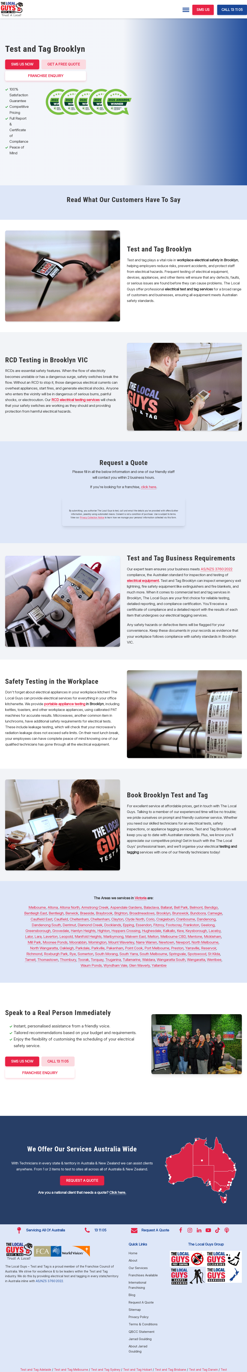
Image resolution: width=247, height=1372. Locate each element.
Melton (153, 936)
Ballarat (166, 907)
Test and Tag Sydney (105, 1369)
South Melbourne (153, 954)
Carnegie (215, 913)
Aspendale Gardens (126, 907)
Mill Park (34, 942)
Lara (38, 936)
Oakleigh (67, 948)
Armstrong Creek (94, 907)
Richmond (34, 954)
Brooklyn (163, 913)
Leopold (66, 936)
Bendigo (211, 907)
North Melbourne (204, 942)
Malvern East (135, 936)
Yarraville (192, 948)
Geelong (208, 925)
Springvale (177, 954)
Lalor (29, 936)
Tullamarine (131, 959)
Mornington (97, 942)
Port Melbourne (157, 948)
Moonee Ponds (55, 942)
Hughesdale (151, 931)
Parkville (98, 948)
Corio (150, 919)
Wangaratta (196, 959)
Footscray (174, 925)
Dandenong (206, 919)
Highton (103, 931)
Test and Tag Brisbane (170, 1369)
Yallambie (159, 965)
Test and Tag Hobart (137, 1369)
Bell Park (181, 907)
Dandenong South (46, 925)
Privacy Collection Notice (92, 517)
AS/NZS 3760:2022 (216, 569)
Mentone (195, 936)
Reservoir (208, 948)
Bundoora (198, 913)
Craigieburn (165, 919)
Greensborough (38, 931)
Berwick (71, 913)
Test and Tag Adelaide (35, 1369)
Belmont (196, 907)
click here (148, 487)
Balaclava (151, 907)
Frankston (191, 925)
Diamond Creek (90, 925)
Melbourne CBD (173, 936)
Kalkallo (169, 931)
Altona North (70, 907)
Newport (183, 942)
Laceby (215, 931)
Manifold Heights (88, 936)
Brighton (121, 913)
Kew (180, 931)
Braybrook (104, 913)
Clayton (117, 919)
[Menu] (186, 9)
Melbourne (37, 907)
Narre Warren (146, 942)
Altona (53, 907)
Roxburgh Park (56, 954)
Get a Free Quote (63, 64)
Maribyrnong (113, 936)
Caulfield (61, 919)
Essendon (144, 925)
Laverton (50, 936)
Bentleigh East (35, 913)
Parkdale (82, 948)
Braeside (87, 913)
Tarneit (30, 959)
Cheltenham (79, 919)
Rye (72, 954)
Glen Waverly (139, 965)
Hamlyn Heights (83, 931)
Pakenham (114, 948)
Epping (128, 925)
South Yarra (128, 954)
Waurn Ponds (91, 965)
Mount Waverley (121, 942)
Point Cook (134, 948)
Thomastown (47, 959)
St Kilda (214, 954)
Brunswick (180, 913)
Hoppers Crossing (125, 931)
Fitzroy (158, 925)
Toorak (83, 959)
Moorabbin (78, 942)
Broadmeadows (142, 913)
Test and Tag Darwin (203, 1369)
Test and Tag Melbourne (71, 1369)
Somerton (85, 954)
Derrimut (69, 925)
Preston (177, 948)
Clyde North (134, 919)
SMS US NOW (22, 64)
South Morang (106, 954)
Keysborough (196, 931)
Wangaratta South (171, 959)
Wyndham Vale (115, 965)
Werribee (214, 959)
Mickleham (212, 936)
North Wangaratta (44, 948)
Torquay (97, 959)
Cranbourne (185, 919)
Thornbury (68, 959)
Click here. (117, 1192)
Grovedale (60, 931)
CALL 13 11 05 (232, 9)
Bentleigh (56, 913)
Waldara (148, 959)
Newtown (166, 942)
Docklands (112, 925)
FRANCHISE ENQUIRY (45, 76)
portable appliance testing (64, 704)
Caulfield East (41, 919)
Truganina (113, 959)
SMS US (203, 9)
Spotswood (197, 954)
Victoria (140, 898)
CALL (58, 1061)
